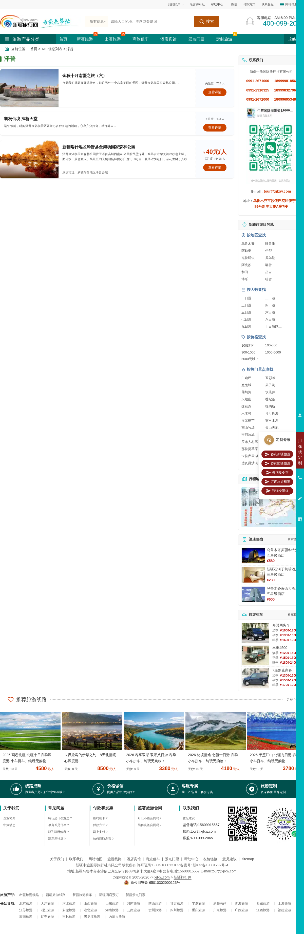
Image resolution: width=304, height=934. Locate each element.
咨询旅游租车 (277, 481)
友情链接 (210, 859)
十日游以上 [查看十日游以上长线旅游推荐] (273, 326)
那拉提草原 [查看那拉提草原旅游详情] (249, 449)
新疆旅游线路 (56, 895)
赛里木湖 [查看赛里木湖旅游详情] (271, 420)
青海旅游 (241, 903)
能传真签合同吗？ (150, 825)
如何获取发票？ (103, 838)
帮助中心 (217, 4)
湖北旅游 (90, 910)
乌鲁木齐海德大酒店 (283, 588)
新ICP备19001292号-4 (210, 865)
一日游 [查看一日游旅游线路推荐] (246, 298)
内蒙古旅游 (117, 917)
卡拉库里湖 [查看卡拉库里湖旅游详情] (249, 456)
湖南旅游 (112, 910)
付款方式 (249, 4)
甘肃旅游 (176, 903)
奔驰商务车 (281, 625)
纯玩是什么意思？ (60, 818)
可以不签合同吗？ (150, 818)
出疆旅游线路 (29, 895)
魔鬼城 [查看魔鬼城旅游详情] (246, 385)
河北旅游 (68, 903)
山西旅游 (90, 903)
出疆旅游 (113, 39)
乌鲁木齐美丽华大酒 (283, 550)
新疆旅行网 (183, 877)
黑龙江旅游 (92, 917)
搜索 (206, 21)
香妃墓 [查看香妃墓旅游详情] (270, 399)
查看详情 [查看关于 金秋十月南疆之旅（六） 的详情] (214, 92)
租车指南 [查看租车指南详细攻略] (294, 615)
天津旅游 (47, 903)
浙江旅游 (47, 910)
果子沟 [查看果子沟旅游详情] (270, 385)
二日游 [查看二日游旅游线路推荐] (270, 298)
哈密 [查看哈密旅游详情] (268, 279)
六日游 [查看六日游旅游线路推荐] (270, 312)
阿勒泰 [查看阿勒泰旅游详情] (246, 251)
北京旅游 (25, 903)
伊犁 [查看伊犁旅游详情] (268, 251)
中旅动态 (9, 825)
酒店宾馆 (168, 39)
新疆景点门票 (135, 895)
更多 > (291, 699)
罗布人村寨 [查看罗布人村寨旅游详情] (249, 442)
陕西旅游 (155, 903)
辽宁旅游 (47, 917)
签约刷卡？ (100, 818)
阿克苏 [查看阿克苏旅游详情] (246, 265)
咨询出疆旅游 (277, 463)
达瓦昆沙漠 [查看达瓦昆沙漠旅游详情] (249, 463)
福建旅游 (284, 910)
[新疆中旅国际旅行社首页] (40, 21)
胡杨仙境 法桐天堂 (20, 119)
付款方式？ (100, 825)
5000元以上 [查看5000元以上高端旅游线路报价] (250, 359)
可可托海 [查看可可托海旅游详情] (271, 413)
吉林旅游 (68, 917)
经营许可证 (197, 4)
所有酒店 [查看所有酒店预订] (294, 539)
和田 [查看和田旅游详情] (244, 272)
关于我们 (57, 859)
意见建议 (189, 818)
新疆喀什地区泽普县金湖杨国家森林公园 (98, 147)
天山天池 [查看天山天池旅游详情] (271, 427)
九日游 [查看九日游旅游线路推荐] (246, 326)
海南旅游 (25, 917)
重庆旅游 (198, 910)
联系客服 (267, 4)
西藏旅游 (263, 903)
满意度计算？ (57, 838)
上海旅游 (284, 903)
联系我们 (76, 859)
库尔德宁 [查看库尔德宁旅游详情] (248, 420)
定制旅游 (224, 39)
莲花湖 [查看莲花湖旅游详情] (246, 406)
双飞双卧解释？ (58, 832)
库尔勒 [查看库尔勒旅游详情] (270, 258)
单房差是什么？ (58, 825)
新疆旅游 (85, 39)
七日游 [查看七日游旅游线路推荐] (246, 319)
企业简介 (9, 818)
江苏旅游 (25, 910)
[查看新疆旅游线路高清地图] (271, 507)
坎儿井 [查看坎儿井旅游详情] (270, 392)
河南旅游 (133, 903)
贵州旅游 (155, 910)
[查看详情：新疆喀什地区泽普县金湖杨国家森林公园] (29, 159)
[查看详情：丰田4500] (255, 655)
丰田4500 (279, 648)
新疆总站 (219, 903)
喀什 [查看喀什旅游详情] (268, 265)
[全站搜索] (151, 21)
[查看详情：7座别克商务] (255, 678)
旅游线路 (114, 859)
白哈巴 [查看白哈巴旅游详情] (246, 378)
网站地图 (95, 859)
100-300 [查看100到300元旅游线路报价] (271, 345)
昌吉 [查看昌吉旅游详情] (268, 272)
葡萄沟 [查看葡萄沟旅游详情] (246, 392)
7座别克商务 (282, 670)
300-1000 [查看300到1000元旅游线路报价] (248, 352)
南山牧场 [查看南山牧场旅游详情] (248, 427)
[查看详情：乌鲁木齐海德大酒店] (253, 594)
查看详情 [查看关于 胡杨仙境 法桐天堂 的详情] (214, 127)
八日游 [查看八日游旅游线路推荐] (270, 319)
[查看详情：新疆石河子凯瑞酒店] (253, 575)
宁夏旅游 (198, 903)
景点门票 (196, 39)
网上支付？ (100, 832)
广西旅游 (241, 910)
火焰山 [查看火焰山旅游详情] (246, 399)
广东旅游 (219, 910)
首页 (63, 39)
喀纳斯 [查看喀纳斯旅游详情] (270, 406)
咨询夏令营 (277, 472)
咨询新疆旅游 (277, 454)
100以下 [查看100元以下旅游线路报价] (247, 345)
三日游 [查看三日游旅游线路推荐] (246, 305)
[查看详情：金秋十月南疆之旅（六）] (29, 88)
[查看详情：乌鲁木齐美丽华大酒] (253, 556)
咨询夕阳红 (277, 490)
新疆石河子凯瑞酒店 (283, 569)
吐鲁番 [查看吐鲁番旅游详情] (270, 244)
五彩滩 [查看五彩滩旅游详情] (270, 378)
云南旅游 (133, 910)
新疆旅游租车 (82, 895)
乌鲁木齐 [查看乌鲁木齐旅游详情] (248, 244)
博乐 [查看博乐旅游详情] (244, 279)
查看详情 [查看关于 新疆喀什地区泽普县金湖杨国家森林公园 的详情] (214, 167)
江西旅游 (263, 910)
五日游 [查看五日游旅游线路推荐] (246, 312)
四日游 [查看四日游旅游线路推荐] (270, 305)
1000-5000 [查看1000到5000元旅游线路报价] (273, 352)
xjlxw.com (162, 877)
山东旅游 (112, 903)
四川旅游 (176, 910)
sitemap (248, 859)
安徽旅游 (68, 910)
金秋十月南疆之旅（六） (84, 75)
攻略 (294, 39)
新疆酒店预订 (109, 895)
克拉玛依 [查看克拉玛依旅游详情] (248, 258)
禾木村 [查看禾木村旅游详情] (246, 413)
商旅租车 (140, 39)
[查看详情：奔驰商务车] (255, 633)
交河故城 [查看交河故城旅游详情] (248, 435)
